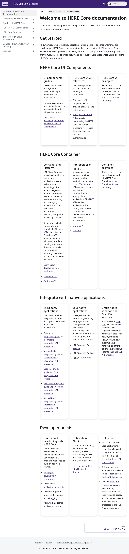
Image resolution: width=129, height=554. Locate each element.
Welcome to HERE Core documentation (13, 13)
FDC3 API (77, 230)
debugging (52, 498)
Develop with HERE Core (14, 23)
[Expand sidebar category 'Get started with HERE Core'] (33, 19)
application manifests (54, 487)
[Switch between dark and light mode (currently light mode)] (104, 4)
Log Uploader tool (113, 477)
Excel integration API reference (51, 375)
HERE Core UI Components (15, 27)
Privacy (50, 542)
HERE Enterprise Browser (109, 48)
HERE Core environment (51, 58)
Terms (39, 542)
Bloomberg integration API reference (51, 343)
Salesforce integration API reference (53, 390)
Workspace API (80, 100)
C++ (92, 357)
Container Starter (110, 184)
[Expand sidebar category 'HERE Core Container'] (33, 32)
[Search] (117, 4)
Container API (50, 276)
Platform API (50, 281)
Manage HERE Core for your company (16, 45)
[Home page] (42, 11)
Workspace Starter (110, 97)
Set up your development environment (50, 476)
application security (53, 506)
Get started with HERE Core (15, 18)
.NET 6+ (76, 348)
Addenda (7, 51)
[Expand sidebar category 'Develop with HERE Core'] (33, 23)
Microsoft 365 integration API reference (51, 361)
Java (92, 353)
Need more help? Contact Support (74, 542)
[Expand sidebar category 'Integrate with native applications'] (33, 38)
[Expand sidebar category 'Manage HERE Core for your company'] (33, 45)
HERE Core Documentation (26, 3)
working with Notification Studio (82, 469)
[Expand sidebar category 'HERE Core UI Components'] (33, 28)
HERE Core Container (12, 32)
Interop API (78, 226)
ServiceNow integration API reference (51, 408)
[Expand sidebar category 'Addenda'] (33, 51)
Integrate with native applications (12, 38)
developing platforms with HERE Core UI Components (54, 123)
